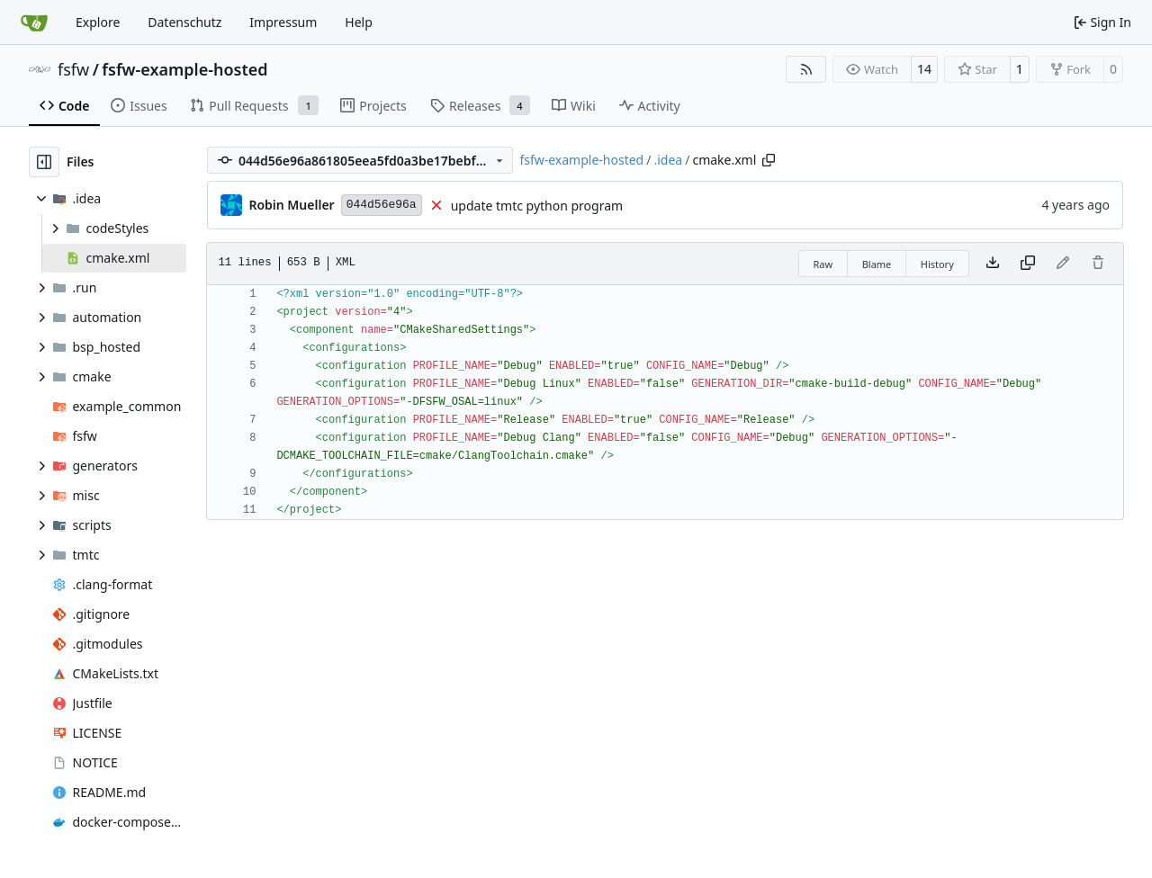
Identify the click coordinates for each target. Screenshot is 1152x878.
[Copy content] (1027, 263)
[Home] (34, 22)
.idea (667, 159)
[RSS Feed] (806, 69)
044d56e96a (381, 204)
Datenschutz (184, 22)
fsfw (73, 69)
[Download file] (992, 263)
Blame (877, 264)
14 (924, 68)
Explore (98, 22)
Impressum (283, 22)
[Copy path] (768, 160)
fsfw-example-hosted (184, 69)
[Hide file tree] (44, 162)
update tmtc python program (537, 205)
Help (359, 22)
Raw (823, 264)
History (937, 264)
